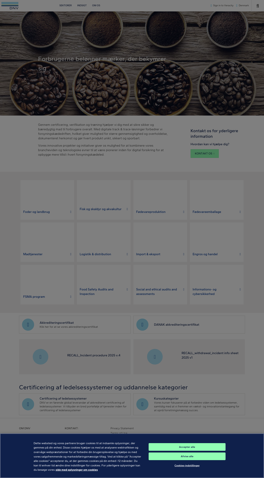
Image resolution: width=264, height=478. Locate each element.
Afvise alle (187, 459)
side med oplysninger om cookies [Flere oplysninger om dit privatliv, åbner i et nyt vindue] (77, 473)
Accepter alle (187, 450)
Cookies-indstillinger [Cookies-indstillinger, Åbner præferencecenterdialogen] (187, 468)
